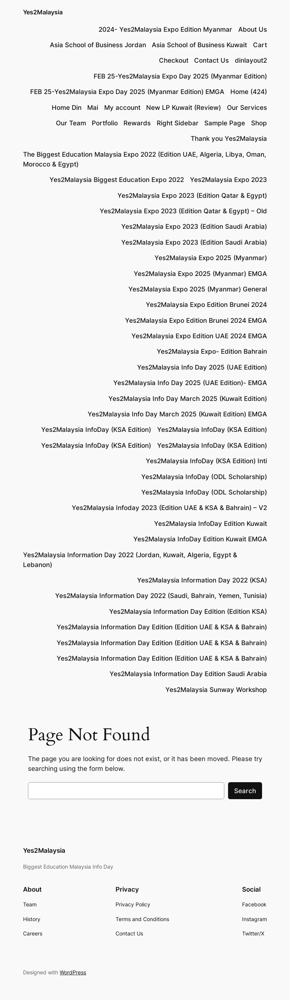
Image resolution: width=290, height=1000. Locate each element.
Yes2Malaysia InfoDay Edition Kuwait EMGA (200, 539)
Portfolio (105, 123)
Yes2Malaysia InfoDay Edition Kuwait (210, 523)
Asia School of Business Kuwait (199, 45)
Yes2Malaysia (43, 12)
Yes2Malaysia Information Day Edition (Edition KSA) (188, 611)
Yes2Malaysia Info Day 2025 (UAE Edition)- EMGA (190, 383)
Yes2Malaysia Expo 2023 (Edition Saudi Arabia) (194, 226)
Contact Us (211, 60)
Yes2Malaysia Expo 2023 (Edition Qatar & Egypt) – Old (183, 211)
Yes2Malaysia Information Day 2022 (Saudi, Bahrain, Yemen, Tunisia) (161, 595)
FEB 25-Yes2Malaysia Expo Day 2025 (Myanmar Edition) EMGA (127, 92)
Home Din (67, 107)
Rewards (137, 123)
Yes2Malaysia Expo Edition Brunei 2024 (206, 304)
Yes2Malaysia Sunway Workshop (216, 689)
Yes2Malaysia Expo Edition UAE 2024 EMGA (199, 336)
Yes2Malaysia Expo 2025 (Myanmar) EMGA (200, 273)
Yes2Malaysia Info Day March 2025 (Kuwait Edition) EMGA (177, 414)
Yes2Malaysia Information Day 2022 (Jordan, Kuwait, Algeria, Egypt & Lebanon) (130, 560)
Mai (92, 107)
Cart (260, 45)
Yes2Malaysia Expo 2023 (228, 179)
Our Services (247, 107)
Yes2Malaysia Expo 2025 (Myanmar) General (197, 289)
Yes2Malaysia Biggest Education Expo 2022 (116, 179)
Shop (259, 123)
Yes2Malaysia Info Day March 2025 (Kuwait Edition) (187, 398)
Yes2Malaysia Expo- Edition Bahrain (212, 351)
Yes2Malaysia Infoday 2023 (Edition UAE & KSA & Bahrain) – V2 (169, 508)
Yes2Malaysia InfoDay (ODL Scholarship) (204, 477)
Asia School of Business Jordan (98, 45)
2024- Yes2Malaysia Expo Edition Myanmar (165, 29)
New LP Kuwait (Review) (183, 107)
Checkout (173, 60)
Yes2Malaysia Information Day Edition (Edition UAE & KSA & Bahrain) (162, 627)
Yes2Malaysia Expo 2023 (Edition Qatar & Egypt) (192, 195)
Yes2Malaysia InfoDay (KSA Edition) (96, 429)
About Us (252, 29)
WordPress (73, 972)
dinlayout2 (251, 60)
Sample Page (224, 123)
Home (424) (248, 92)
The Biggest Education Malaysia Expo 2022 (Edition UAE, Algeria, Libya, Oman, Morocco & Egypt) (144, 159)
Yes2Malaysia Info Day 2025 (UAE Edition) (202, 367)
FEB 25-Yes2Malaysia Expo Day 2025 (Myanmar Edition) (180, 76)
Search (245, 791)
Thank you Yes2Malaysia (229, 138)
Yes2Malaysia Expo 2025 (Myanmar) (210, 258)
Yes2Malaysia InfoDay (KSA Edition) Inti (206, 461)
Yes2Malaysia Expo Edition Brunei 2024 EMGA (196, 320)
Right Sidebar (178, 123)
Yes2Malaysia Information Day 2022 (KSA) (202, 580)
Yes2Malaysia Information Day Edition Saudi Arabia (188, 674)
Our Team (71, 123)
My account (122, 107)
